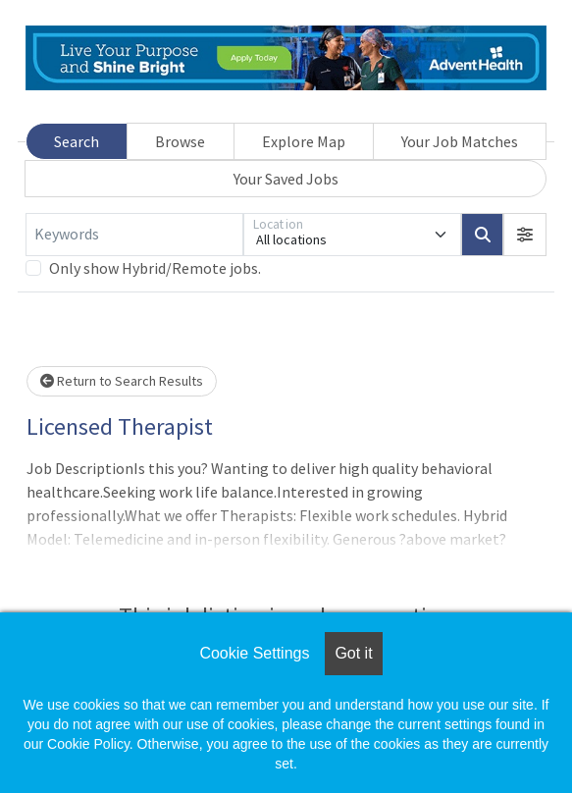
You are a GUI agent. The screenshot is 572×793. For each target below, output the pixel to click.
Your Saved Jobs (286, 178)
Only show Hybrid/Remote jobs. (155, 268)
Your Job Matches (459, 141)
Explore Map (303, 141)
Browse (180, 141)
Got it (353, 653)
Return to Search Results (121, 381)
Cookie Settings (254, 653)
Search (76, 141)
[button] (524, 234)
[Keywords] (134, 234)
